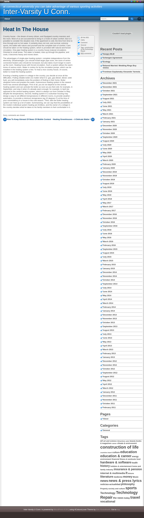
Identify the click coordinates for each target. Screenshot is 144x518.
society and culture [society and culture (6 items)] (116, 489)
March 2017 (108, 206)
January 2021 (109, 122)
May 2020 (107, 152)
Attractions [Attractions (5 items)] (121, 441)
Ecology (106, 62)
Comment (84, 42)
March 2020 (108, 160)
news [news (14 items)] (104, 481)
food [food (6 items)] (138, 459)
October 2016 (109, 222)
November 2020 (110, 129)
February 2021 (109, 118)
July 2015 (107, 257)
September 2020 (110, 137)
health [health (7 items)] (135, 463)
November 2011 (110, 400)
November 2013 (110, 318)
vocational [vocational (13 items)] (107, 501)
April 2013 (107, 346)
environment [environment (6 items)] (105, 459)
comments (86, 53)
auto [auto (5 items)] (127, 441)
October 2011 (109, 403)
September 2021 (110, 95)
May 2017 (107, 203)
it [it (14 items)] (126, 473)
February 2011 (109, 407)
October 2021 (109, 91)
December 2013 (110, 315)
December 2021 (110, 83)
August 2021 (108, 98)
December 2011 (110, 396)
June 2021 (107, 106)
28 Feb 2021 (85, 37)
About (7, 19)
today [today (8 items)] (127, 498)
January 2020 (109, 168)
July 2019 (107, 187)
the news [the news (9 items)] (118, 498)
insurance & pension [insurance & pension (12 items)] (128, 469)
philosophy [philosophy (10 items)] (128, 484)
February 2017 (109, 210)
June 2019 (107, 191)
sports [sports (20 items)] (131, 488)
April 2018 (107, 199)
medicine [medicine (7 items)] (118, 477)
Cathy (83, 40)
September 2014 (110, 284)
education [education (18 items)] (128, 452)
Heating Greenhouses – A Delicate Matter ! (72, 119)
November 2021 (110, 87)
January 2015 (109, 268)
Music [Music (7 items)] (136, 477)
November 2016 (110, 218)
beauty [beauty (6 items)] (133, 441)
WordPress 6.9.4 (61, 509)
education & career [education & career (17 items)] (116, 456)
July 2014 (107, 288)
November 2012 (110, 365)
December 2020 (110, 125)
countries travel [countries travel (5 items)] (106, 452)
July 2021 (107, 102)
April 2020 (107, 156)
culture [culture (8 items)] (116, 452)
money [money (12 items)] (127, 476)
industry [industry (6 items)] (109, 470)
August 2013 (108, 330)
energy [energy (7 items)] (135, 456)
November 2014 (110, 276)
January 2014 (109, 311)
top (118, 509)
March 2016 (108, 241)
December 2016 (110, 214)
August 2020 (108, 141)
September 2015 (110, 249)
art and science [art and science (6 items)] (110, 441)
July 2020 (107, 145)
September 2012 (110, 373)
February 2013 (109, 353)
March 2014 (108, 303)
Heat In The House (26, 29)
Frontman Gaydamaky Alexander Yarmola (121, 72)
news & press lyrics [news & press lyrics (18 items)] (125, 481)
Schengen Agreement (112, 58)
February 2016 (109, 245)
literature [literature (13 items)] (106, 476)
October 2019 (109, 179)
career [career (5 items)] (114, 443)
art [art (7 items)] (101, 441)
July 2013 (107, 334)
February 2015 (109, 264)
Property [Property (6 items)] (104, 489)
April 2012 (107, 384)
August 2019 (108, 183)
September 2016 (110, 226)
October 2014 (109, 280)
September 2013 (110, 326)
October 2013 (109, 322)
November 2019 (110, 176)
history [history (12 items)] (105, 465)
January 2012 (109, 392)
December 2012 (110, 361)
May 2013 (107, 342)
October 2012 (109, 369)
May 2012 (107, 380)
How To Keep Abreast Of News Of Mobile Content (29, 119)
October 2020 (109, 133)
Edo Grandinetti (103, 509)
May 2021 (107, 110)
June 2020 (107, 149)
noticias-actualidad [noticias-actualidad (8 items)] (110, 484)
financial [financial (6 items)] (115, 459)
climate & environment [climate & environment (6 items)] (127, 443)
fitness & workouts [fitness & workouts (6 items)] (128, 459)
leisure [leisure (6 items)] (131, 473)
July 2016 (107, 230)
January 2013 (109, 357)
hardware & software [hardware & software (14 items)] (115, 462)
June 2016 (107, 233)
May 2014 (107, 295)
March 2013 (108, 349)
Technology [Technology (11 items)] (108, 492)
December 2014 (110, 272)
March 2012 (108, 388)
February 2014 (109, 307)
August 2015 (108, 253)
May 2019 (107, 195)
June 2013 (107, 338)
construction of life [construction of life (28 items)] (119, 447)
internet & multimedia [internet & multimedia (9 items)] (112, 473)
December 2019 (110, 172)
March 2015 (108, 261)
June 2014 (107, 291)
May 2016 (107, 237)
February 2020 (109, 164)
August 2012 (108, 376)
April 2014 (107, 299)
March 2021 (108, 114)
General (83, 45)
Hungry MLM (108, 54)
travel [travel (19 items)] (135, 497)
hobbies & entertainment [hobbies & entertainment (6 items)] (121, 466)
